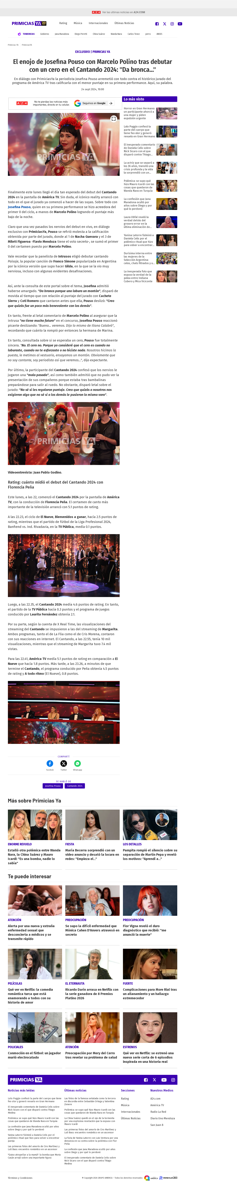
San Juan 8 (156, 1125)
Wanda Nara (116, 34)
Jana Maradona (62, 34)
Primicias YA (13, 45)
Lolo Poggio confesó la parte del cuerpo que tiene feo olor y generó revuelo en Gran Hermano (34, 1100)
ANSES (159, 34)
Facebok (50, 765)
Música (78, 23)
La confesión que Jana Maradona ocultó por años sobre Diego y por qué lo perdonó (33, 1128)
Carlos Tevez (134, 34)
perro (148, 34)
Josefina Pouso (53, 786)
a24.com (139, 12)
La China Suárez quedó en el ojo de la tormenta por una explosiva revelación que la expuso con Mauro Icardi (89, 1121)
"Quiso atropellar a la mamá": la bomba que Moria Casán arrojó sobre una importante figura (34, 1156)
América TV (157, 1105)
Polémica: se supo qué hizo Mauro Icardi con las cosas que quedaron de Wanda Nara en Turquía (33, 1120)
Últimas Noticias (124, 23)
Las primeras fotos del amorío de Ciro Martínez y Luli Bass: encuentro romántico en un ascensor (34, 1148)
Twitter (63, 765)
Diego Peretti (81, 34)
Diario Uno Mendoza (162, 1118)
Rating (63, 23)
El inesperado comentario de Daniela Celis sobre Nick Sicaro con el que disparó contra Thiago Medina (33, 1109)
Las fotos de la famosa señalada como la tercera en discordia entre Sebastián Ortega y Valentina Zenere (90, 1101)
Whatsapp (77, 765)
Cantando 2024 (74, 786)
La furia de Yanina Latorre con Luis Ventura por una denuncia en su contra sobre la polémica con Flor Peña (91, 1141)
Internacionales (98, 23)
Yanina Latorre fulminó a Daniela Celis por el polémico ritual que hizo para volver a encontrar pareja (33, 1138)
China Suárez (99, 34)
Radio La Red (158, 1111)
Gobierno (44, 34)
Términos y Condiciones (20, 1178)
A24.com (155, 1098)
